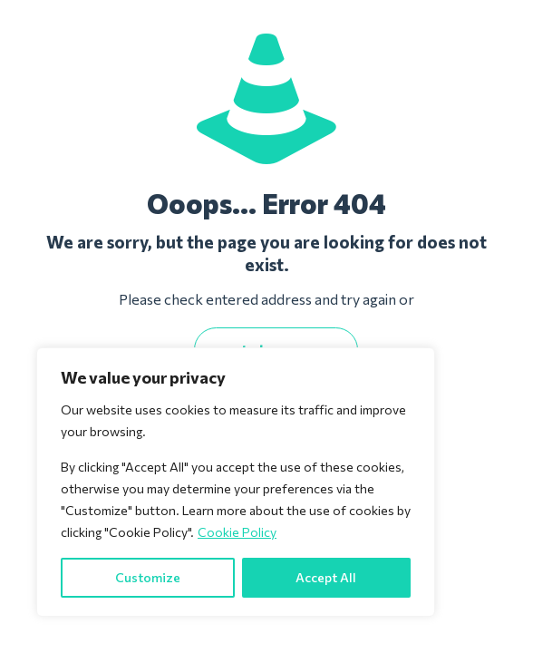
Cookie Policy (237, 532)
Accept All (326, 577)
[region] (235, 482)
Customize (147, 577)
